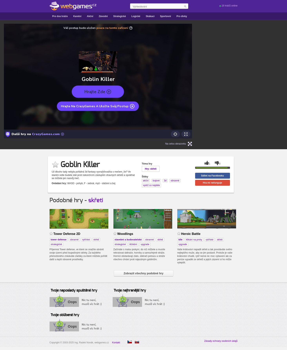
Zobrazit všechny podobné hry (143, 273)
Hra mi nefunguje (212, 182)
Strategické (119, 16)
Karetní (77, 16)
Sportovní (165, 16)
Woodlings (125, 233)
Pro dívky (182, 16)
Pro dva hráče (60, 16)
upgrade (145, 244)
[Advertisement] (250, 81)
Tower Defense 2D (66, 233)
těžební (133, 244)
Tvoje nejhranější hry (130, 290)
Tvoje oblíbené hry (65, 315)
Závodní (103, 16)
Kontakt (116, 342)
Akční (90, 16)
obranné (74, 239)
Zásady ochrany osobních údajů (220, 341)
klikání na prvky (194, 239)
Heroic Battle (191, 233)
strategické (56, 244)
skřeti (95, 200)
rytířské (86, 239)
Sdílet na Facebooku (212, 175)
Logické (135, 16)
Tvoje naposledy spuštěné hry (74, 290)
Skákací (150, 16)
